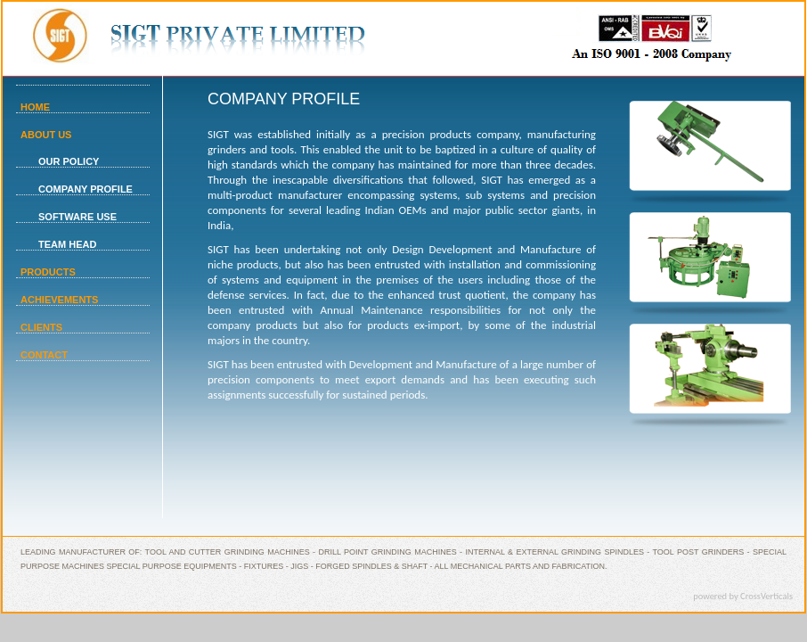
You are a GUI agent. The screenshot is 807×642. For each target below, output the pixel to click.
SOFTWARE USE (77, 216)
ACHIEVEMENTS (59, 299)
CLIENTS (41, 327)
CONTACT (44, 355)
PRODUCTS (48, 272)
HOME (35, 107)
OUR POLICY (68, 161)
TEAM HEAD (67, 244)
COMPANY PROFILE (85, 189)
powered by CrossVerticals (743, 596)
